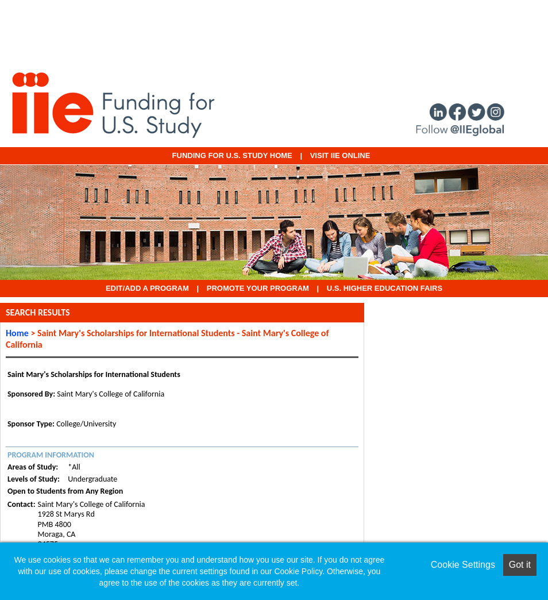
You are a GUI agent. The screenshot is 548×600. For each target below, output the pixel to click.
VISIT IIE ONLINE (340, 155)
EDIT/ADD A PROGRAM (147, 288)
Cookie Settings (463, 565)
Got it (520, 565)
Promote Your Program (258, 288)
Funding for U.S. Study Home (232, 155)
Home (17, 333)
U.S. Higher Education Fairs (384, 288)
